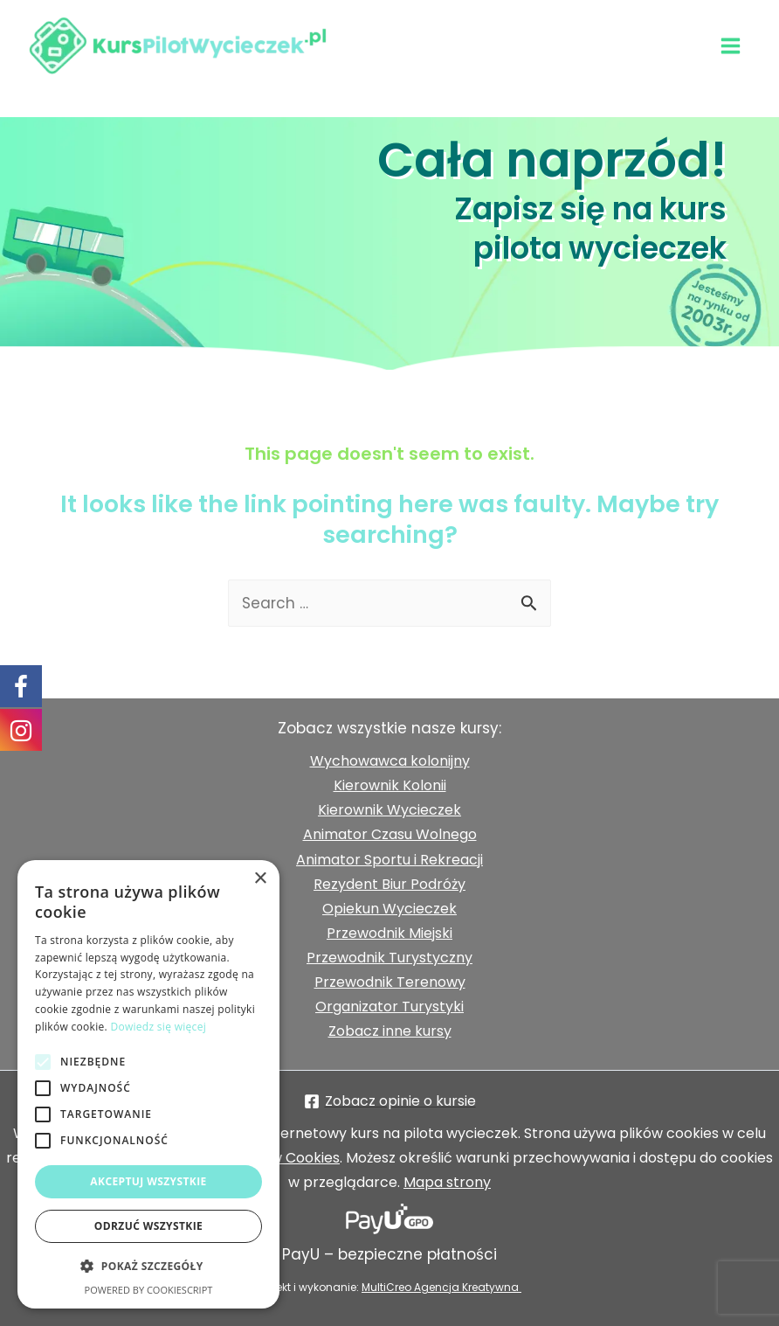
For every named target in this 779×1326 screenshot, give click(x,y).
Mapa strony (447, 1182)
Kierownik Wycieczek (389, 810)
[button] (148, 1266)
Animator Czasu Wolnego (390, 834)
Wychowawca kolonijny (390, 761)
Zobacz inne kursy (390, 1031)
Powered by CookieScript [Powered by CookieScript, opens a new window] (149, 1289)
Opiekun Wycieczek (389, 909)
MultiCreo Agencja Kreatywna (441, 1287)
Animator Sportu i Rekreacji (389, 860)
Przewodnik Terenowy (389, 982)
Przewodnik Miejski (389, 933)
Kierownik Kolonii (390, 785)
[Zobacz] (389, 1101)
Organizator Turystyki (389, 1006)
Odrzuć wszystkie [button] (148, 1225)
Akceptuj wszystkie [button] (148, 1181)
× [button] (259, 878)
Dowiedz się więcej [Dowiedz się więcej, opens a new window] (158, 1026)
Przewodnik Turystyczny (389, 958)
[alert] (148, 1084)
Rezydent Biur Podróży (389, 884)
